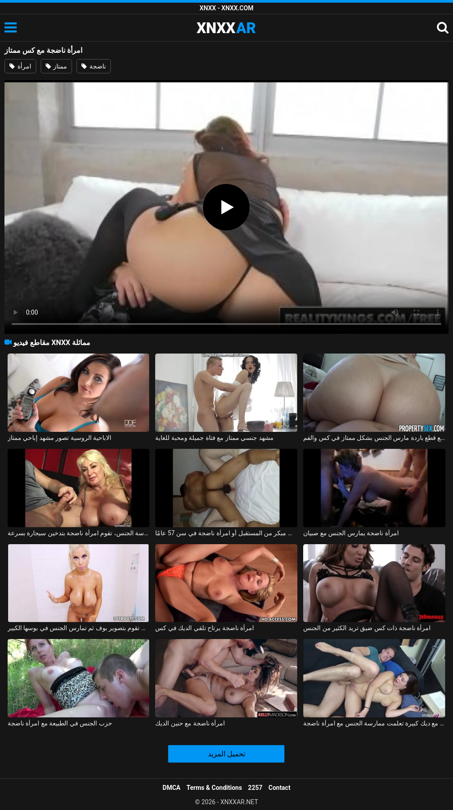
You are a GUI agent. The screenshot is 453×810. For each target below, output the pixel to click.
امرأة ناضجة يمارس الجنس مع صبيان (350, 533)
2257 (255, 787)
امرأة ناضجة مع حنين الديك (190, 723)
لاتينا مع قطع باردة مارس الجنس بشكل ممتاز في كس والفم (374, 437)
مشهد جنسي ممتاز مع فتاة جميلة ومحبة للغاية (214, 437)
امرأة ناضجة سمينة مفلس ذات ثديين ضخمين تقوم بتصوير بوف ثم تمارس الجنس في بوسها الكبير (79, 627)
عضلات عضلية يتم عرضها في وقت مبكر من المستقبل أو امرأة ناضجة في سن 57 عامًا (226, 533)
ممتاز (56, 66)
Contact (279, 787)
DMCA (172, 787)
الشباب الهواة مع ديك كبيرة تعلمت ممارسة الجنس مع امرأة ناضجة (374, 723)
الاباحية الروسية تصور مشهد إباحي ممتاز (59, 437)
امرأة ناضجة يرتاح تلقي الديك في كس (204, 627)
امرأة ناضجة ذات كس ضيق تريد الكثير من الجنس (367, 627)
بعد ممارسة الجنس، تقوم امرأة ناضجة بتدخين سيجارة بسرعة (79, 533)
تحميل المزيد (226, 754)
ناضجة (93, 66)
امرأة (20, 66)
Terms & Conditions (214, 787)
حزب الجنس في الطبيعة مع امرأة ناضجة (60, 723)
